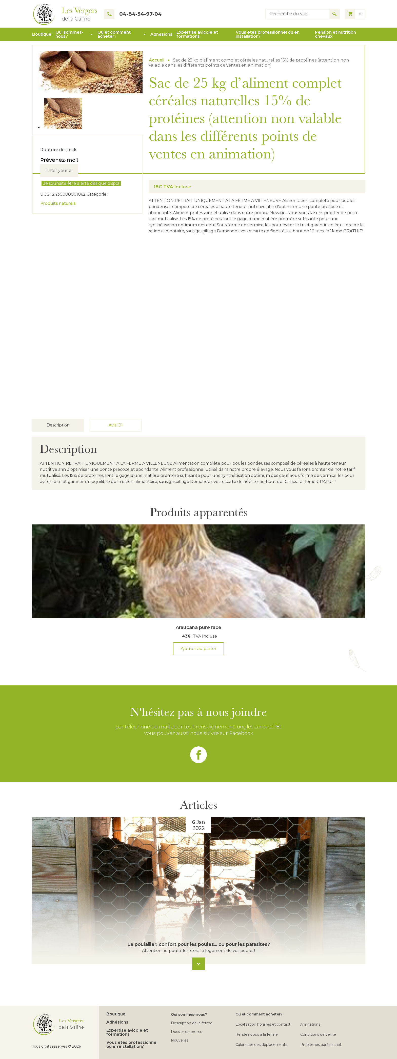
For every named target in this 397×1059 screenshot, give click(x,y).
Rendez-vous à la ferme (256, 1034)
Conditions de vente (318, 1034)
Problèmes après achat (320, 1044)
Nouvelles (179, 1040)
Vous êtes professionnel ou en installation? (268, 34)
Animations (310, 1024)
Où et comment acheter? (114, 34)
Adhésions (161, 34)
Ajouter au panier (198, 648)
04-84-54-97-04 (133, 14)
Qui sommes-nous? (69, 34)
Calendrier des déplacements (261, 1044)
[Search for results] (334, 14)
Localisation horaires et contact (262, 1024)
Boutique (41, 34)
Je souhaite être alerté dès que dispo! (81, 183)
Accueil (156, 60)
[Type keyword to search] (297, 14)
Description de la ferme (191, 1023)
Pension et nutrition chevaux (335, 34)
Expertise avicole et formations (197, 34)
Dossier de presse (186, 1031)
